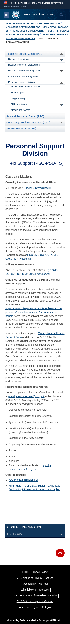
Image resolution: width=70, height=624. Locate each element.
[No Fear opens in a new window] (43, 583)
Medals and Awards (20, 110)
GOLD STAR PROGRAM (23, 480)
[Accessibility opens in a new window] (29, 583)
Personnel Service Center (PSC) (24, 53)
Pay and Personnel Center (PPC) (25, 116)
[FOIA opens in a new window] (25, 572)
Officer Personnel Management (23, 76)
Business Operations (18, 59)
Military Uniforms (19, 104)
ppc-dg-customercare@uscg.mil (26, 396)
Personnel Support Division (21, 82)
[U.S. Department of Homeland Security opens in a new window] (35, 595)
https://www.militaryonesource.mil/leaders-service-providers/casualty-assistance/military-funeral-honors (33, 312)
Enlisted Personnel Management (24, 70)
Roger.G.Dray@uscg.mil (39, 187)
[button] (17, 6)
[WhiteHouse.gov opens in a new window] (28, 607)
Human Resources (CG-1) (21, 128)
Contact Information (24, 527)
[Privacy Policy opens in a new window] (39, 572)
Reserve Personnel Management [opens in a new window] (24, 64)
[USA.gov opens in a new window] (46, 607)
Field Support (17, 92)
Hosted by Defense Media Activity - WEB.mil (33, 620)
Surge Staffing (18, 98)
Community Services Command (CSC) (28, 122)
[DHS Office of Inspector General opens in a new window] (35, 601)
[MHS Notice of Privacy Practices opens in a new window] (34, 577)
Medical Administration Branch (25, 86)
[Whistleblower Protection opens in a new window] (35, 589)
